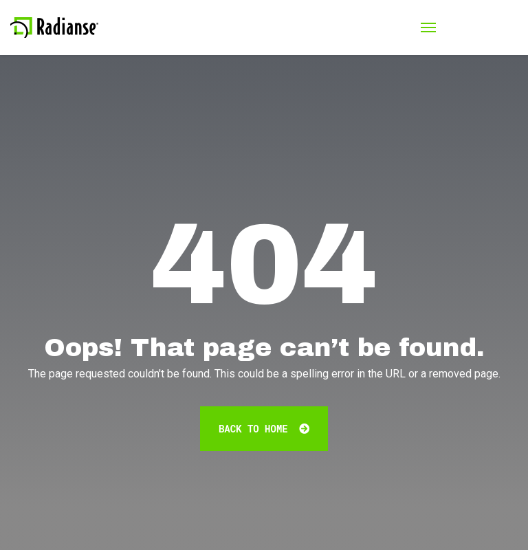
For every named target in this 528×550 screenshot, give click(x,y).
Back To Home (264, 428)
